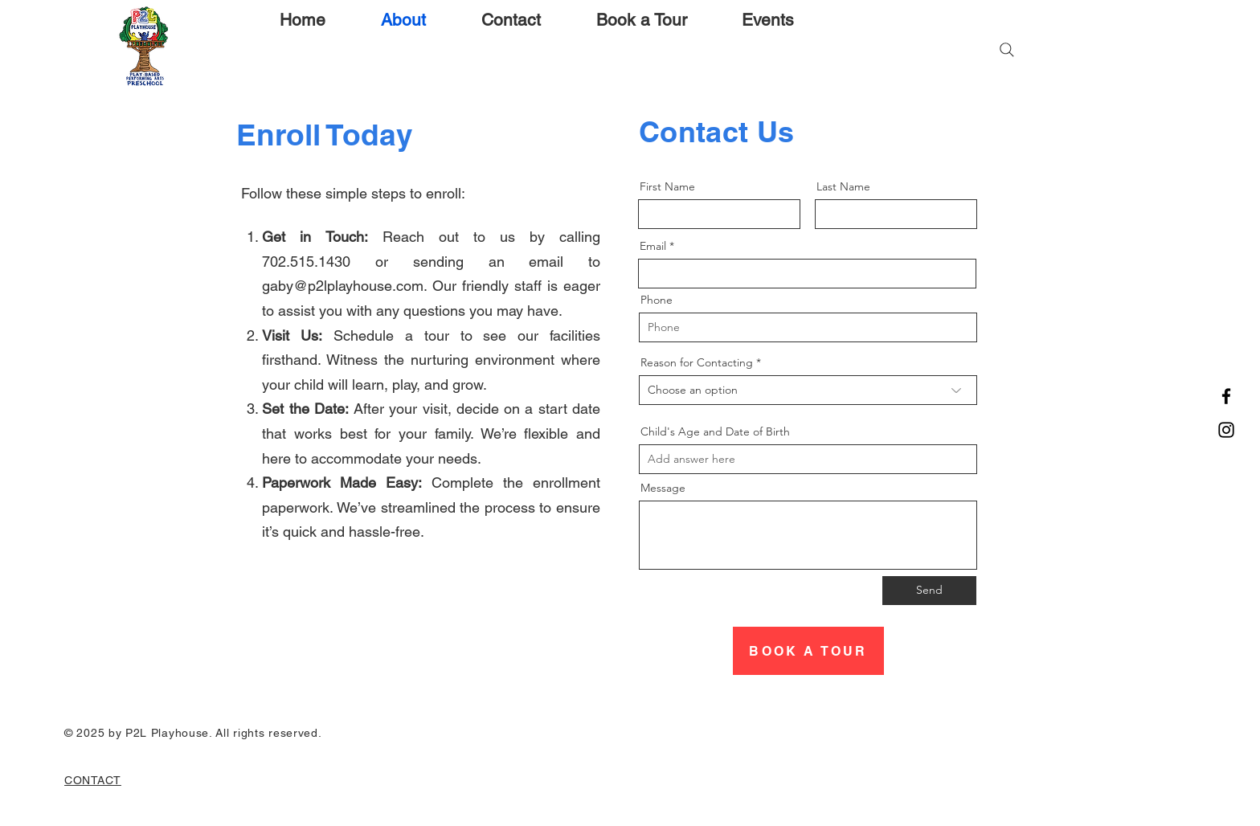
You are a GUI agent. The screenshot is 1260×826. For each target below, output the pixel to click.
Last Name (843, 186)
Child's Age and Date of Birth (715, 431)
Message (662, 487)
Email (653, 245)
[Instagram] (1226, 429)
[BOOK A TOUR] (808, 651)
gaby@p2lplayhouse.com (342, 285)
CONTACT (92, 780)
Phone (656, 299)
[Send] (929, 590)
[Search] (1007, 50)
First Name (667, 186)
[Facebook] (1226, 396)
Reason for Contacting (696, 362)
